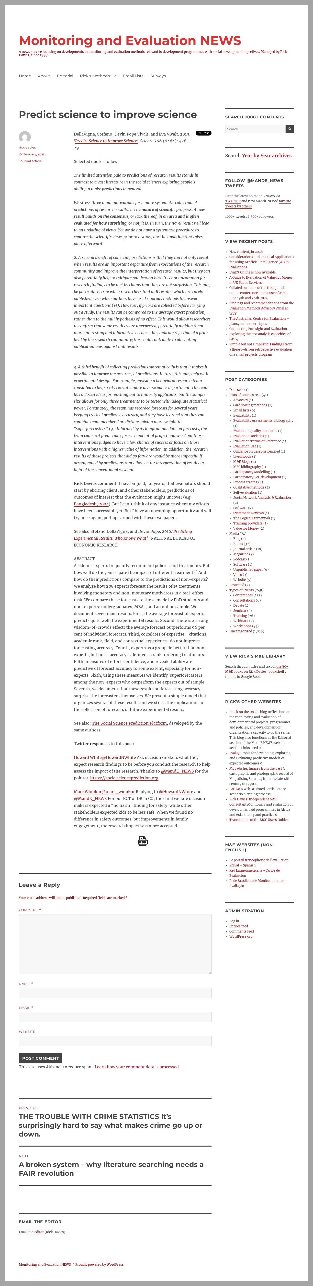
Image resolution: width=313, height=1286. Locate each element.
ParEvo (234, 789)
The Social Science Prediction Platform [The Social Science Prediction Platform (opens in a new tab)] (129, 723)
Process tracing (245, 482)
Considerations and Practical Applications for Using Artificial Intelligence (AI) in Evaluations (261, 262)
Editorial (65, 76)
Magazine (240, 554)
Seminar (239, 611)
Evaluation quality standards (255, 431)
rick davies (27, 147)
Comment (30, 910)
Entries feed (238, 926)
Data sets (236, 390)
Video (237, 575)
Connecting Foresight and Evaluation (258, 329)
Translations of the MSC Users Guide (258, 820)
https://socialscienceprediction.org (124, 777)
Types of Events (241, 590)
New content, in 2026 (246, 252)
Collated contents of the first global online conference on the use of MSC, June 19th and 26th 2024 (258, 293)
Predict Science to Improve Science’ (106, 140)
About (44, 76)
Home (25, 76)
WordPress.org (241, 936)
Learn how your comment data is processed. (137, 1066)
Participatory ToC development (257, 477)
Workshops (242, 626)
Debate (238, 605)
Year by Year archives (267, 156)
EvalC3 (234, 753)
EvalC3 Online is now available (252, 272)
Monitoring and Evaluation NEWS (130, 40)
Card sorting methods (250, 405)
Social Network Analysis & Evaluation (262, 498)
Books (238, 544)
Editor (39, 1232)
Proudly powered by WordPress (99, 1265)
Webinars (240, 621)
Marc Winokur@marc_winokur (104, 791)
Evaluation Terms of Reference (257, 441)
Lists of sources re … (245, 395)
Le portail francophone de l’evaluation (259, 860)
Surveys (158, 76)
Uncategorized (240, 631)
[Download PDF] (143, 841)
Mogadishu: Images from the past (255, 768)
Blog (236, 539)
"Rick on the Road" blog (248, 712)
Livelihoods (242, 457)
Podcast (239, 559)
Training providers (248, 523)
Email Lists (133, 76)
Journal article (30, 161)
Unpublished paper (248, 570)
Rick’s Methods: (95, 76)
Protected (236, 585)
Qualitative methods (248, 487)
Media (234, 534)
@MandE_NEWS (177, 771)
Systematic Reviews (248, 513)
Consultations (244, 600)
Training (240, 616)
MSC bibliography (247, 467)
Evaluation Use (244, 446)
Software (240, 508)
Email (26, 1008)
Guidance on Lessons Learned (256, 451)
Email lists (241, 410)
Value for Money (246, 528)
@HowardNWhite (176, 791)
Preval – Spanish (242, 865)
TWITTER (233, 201)
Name (26, 984)
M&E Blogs (241, 462)
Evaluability (242, 415)
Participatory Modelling (251, 472)
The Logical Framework (251, 518)
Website (27, 1032)
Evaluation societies (248, 436)
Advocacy (240, 400)
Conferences (243, 595)
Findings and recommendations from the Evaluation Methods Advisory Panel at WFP (261, 308)
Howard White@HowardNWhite (105, 757)
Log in (234, 921)
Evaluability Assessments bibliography (263, 421)
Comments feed (241, 931)
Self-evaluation (245, 492)
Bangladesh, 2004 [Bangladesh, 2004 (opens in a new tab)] (91, 503)
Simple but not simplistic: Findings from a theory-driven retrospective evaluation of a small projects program (260, 349)
